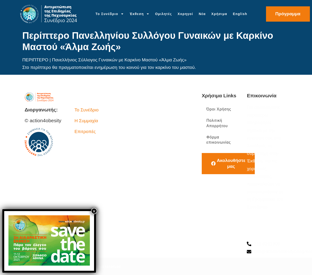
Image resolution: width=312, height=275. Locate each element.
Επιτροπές (85, 131)
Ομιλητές (163, 14)
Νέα (202, 14)
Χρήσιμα (219, 14)
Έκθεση (139, 14)
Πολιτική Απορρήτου (217, 123)
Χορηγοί (185, 14)
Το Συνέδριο (109, 14)
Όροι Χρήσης (218, 109)
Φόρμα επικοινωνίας (218, 139)
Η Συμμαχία (86, 120)
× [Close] (94, 211)
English (240, 14)
